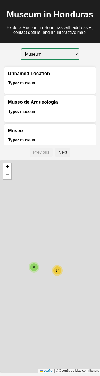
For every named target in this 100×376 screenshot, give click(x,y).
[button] (34, 267)
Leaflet (46, 371)
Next (62, 152)
